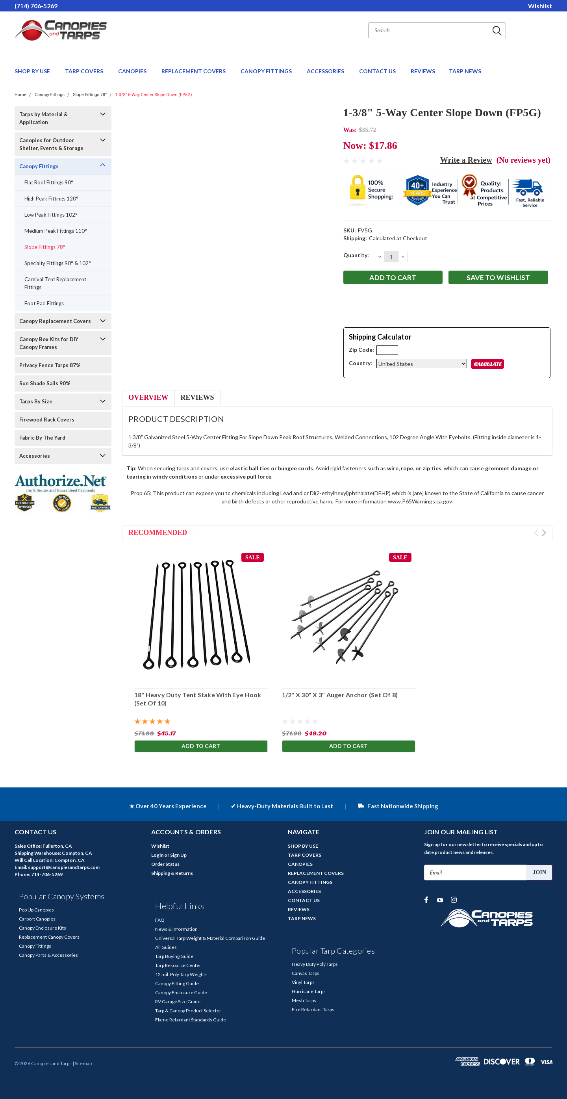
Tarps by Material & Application (43, 118)
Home (20, 94)
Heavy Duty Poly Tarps (315, 964)
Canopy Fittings (50, 94)
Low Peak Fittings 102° (51, 215)
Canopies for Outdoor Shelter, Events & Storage (51, 144)
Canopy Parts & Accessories (48, 955)
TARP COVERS (84, 71)
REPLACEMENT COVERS (194, 71)
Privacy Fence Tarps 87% (50, 365)
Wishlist (540, 5)
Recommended (157, 533)
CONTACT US (378, 71)
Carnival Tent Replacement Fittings (55, 283)
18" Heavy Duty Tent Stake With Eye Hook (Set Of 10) (197, 699)
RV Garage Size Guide (177, 1001)
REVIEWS (423, 71)
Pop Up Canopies (36, 910)
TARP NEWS (465, 71)
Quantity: (356, 255)
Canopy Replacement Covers (55, 321)
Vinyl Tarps (303, 982)
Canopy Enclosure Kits (42, 928)
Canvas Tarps (305, 973)
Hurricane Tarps (309, 991)
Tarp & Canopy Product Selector (188, 1011)
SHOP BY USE (33, 71)
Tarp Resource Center (178, 965)
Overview (148, 397)
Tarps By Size (35, 401)
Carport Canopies (37, 919)
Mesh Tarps (304, 1000)
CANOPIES (133, 71)
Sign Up (178, 855)
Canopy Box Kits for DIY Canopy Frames (48, 343)
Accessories (34, 456)
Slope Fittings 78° (90, 94)
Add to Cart (201, 746)
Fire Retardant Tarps (313, 1009)
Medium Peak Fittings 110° (55, 231)
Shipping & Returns (172, 873)
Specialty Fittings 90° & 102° (57, 263)
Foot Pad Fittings (44, 303)
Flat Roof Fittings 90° (48, 182)
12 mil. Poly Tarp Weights (181, 974)
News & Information (176, 929)
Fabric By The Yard (42, 437)
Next (544, 533)
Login (157, 855)
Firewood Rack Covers (46, 419)
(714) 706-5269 (36, 5)
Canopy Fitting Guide (177, 983)
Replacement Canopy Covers (49, 937)
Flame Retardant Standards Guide (190, 1020)
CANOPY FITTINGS (267, 71)
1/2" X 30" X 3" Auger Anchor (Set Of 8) (340, 694)
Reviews (197, 397)
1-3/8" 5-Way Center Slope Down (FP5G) (153, 94)
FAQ (160, 920)
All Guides (166, 947)
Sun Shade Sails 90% (44, 383)
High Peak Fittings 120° (51, 198)
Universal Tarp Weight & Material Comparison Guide (210, 938)
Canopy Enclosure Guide (181, 992)
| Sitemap (82, 1063)
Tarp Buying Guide (174, 956)
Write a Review (466, 160)
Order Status (165, 864)
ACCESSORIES (326, 71)
